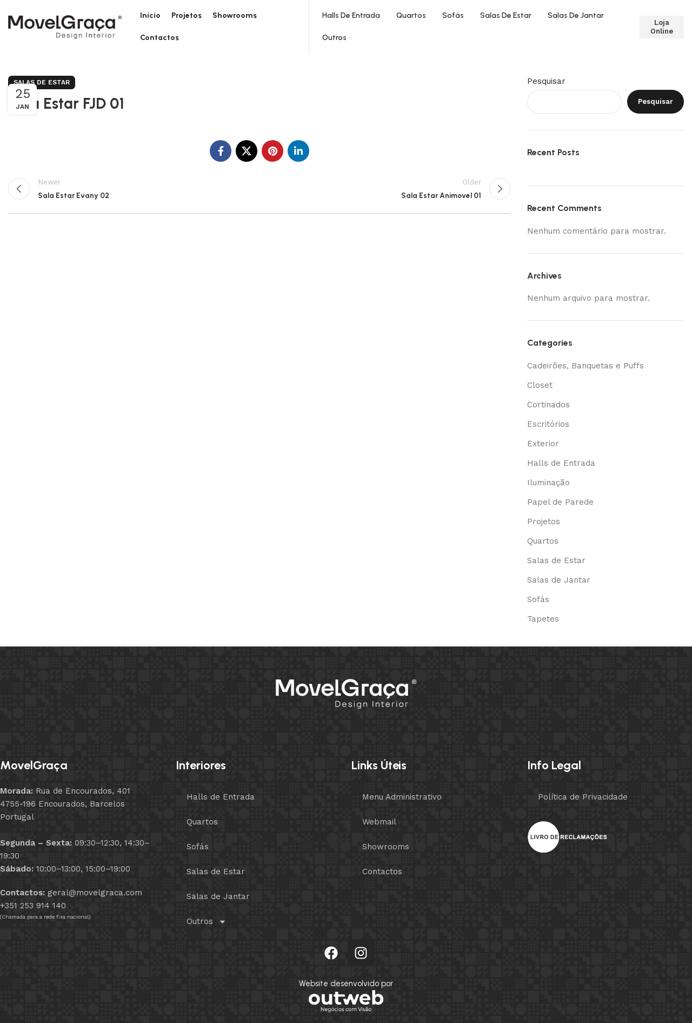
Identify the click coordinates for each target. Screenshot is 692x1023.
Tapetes (543, 619)
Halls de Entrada (561, 463)
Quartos (542, 541)
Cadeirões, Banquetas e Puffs (585, 366)
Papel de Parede (560, 502)
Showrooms (385, 847)
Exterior (543, 443)
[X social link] (246, 151)
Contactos (382, 871)
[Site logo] (65, 26)
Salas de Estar (42, 82)
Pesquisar (546, 81)
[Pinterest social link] (272, 151)
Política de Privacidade (583, 797)
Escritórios (548, 424)
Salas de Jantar (558, 580)
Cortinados (548, 405)
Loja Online (661, 26)
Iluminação (548, 482)
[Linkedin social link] (298, 151)
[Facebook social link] (220, 151)
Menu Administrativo (402, 797)
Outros (207, 921)
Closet (540, 385)
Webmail (379, 822)
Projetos (543, 521)
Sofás (538, 599)
